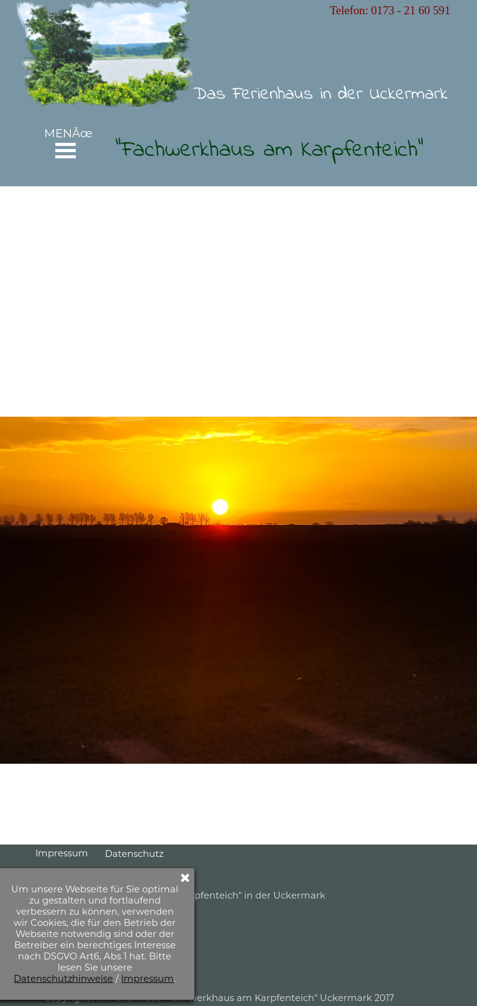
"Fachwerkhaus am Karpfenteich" (270, 150)
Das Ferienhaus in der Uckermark (320, 94)
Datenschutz (134, 853)
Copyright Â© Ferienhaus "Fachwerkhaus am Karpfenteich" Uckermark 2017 (219, 998)
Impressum (61, 853)
